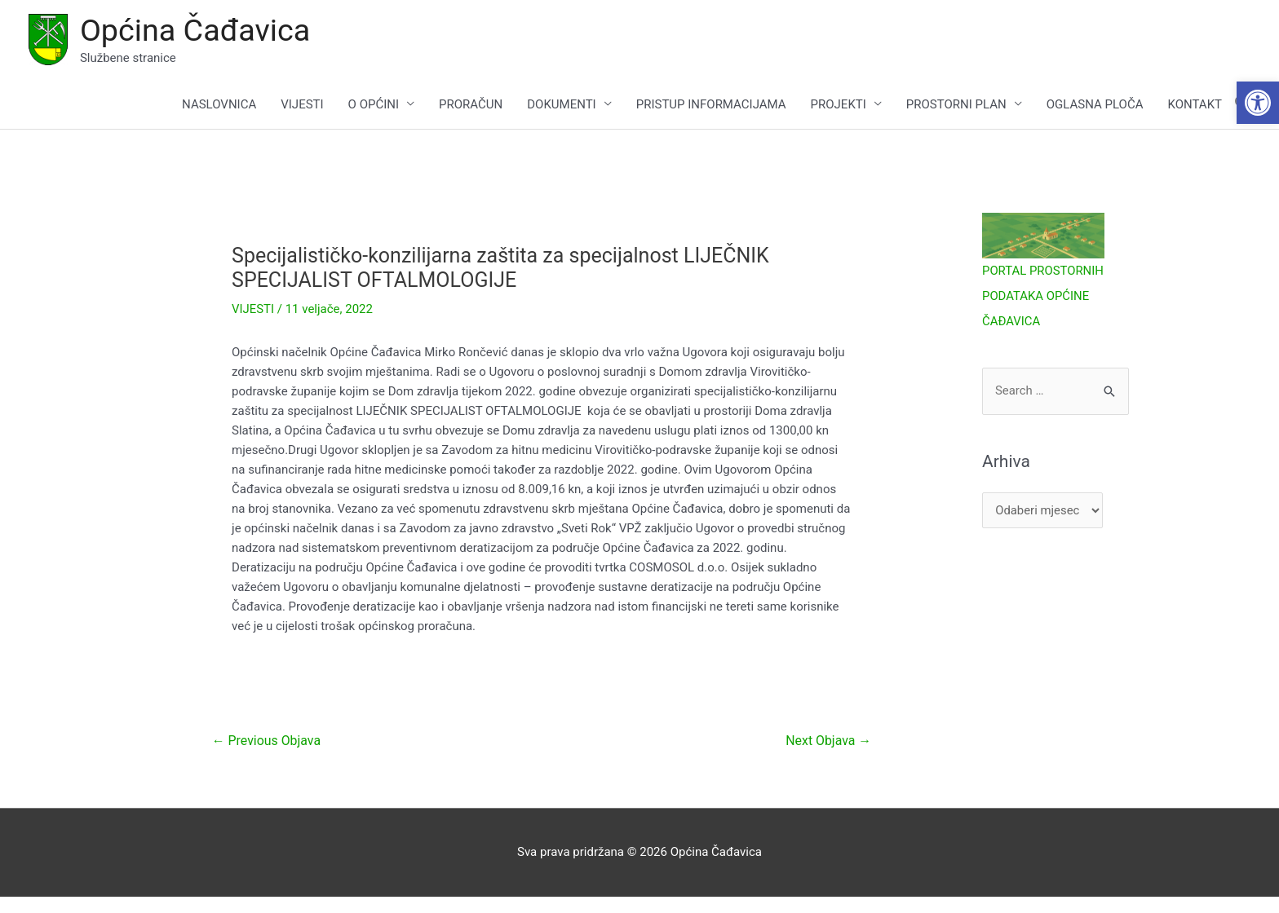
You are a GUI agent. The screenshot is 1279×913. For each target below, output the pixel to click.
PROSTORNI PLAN (956, 104)
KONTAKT (1194, 104)
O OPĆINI (373, 104)
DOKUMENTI (561, 104)
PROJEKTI (838, 104)
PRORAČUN (470, 104)
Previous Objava (266, 741)
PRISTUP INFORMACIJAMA (711, 104)
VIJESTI (302, 104)
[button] (1258, 103)
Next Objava (828, 741)
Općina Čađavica (196, 30)
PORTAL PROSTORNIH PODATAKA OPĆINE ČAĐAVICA (1043, 296)
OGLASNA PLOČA (1095, 104)
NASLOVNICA (219, 104)
